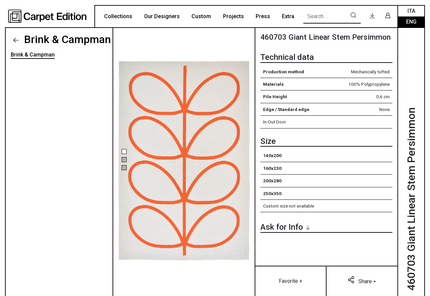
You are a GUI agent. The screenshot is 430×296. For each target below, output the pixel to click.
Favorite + (290, 281)
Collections (118, 16)
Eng (411, 21)
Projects (233, 16)
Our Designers (162, 16)
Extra (288, 16)
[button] (124, 151)
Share (360, 281)
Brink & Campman (66, 39)
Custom (201, 16)
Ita (411, 11)
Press (263, 16)
